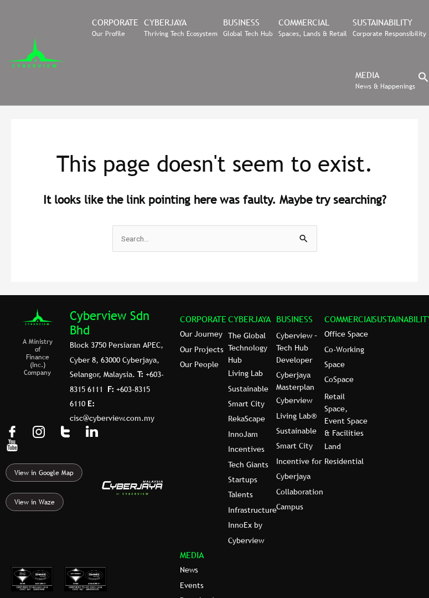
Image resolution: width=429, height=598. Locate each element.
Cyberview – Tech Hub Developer (296, 348)
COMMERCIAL (349, 319)
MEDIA (192, 555)
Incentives (246, 449)
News (189, 570)
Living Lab (245, 373)
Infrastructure (252, 510)
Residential (344, 461)
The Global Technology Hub (247, 348)
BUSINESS (294, 319)
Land (332, 446)
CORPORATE (203, 319)
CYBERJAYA (249, 319)
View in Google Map (44, 473)
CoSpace (339, 379)
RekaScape (246, 419)
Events (192, 585)
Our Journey (201, 334)
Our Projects (202, 349)
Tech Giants (248, 465)
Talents (240, 494)
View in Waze (34, 502)
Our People (199, 364)
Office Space (346, 334)
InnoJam (243, 434)
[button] (423, 80)
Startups (242, 479)
